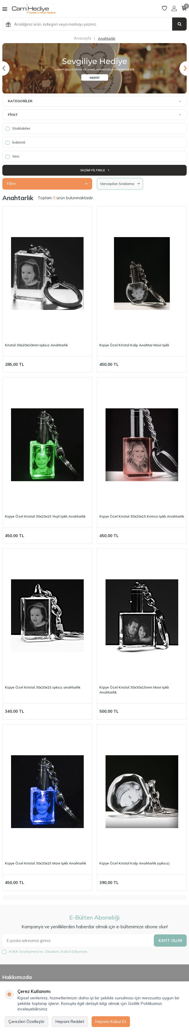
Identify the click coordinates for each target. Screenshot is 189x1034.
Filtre (47, 183)
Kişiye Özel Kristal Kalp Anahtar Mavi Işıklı (134, 345)
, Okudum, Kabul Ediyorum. (45, 951)
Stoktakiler (18, 128)
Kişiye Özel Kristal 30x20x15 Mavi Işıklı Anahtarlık (45, 863)
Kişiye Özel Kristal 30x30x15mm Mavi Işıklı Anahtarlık (134, 689)
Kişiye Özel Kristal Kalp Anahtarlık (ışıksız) (134, 863)
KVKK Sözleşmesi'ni (26, 951)
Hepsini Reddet (70, 1021)
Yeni (12, 156)
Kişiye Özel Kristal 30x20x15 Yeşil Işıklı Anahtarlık (45, 516)
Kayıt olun (170, 940)
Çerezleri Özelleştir (26, 1021)
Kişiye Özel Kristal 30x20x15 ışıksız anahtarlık (42, 687)
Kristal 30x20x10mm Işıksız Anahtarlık (36, 345)
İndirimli (15, 142)
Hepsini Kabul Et (110, 1021)
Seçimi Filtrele (94, 170)
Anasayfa (82, 38)
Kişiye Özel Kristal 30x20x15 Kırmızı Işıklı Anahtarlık (141, 516)
